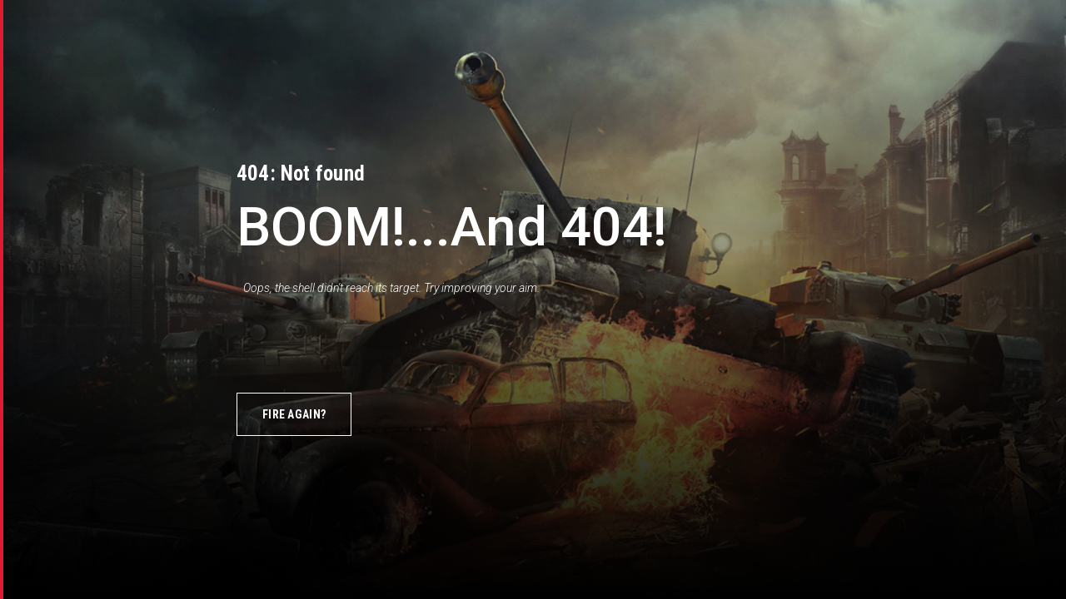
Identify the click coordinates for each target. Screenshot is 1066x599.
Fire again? (294, 414)
